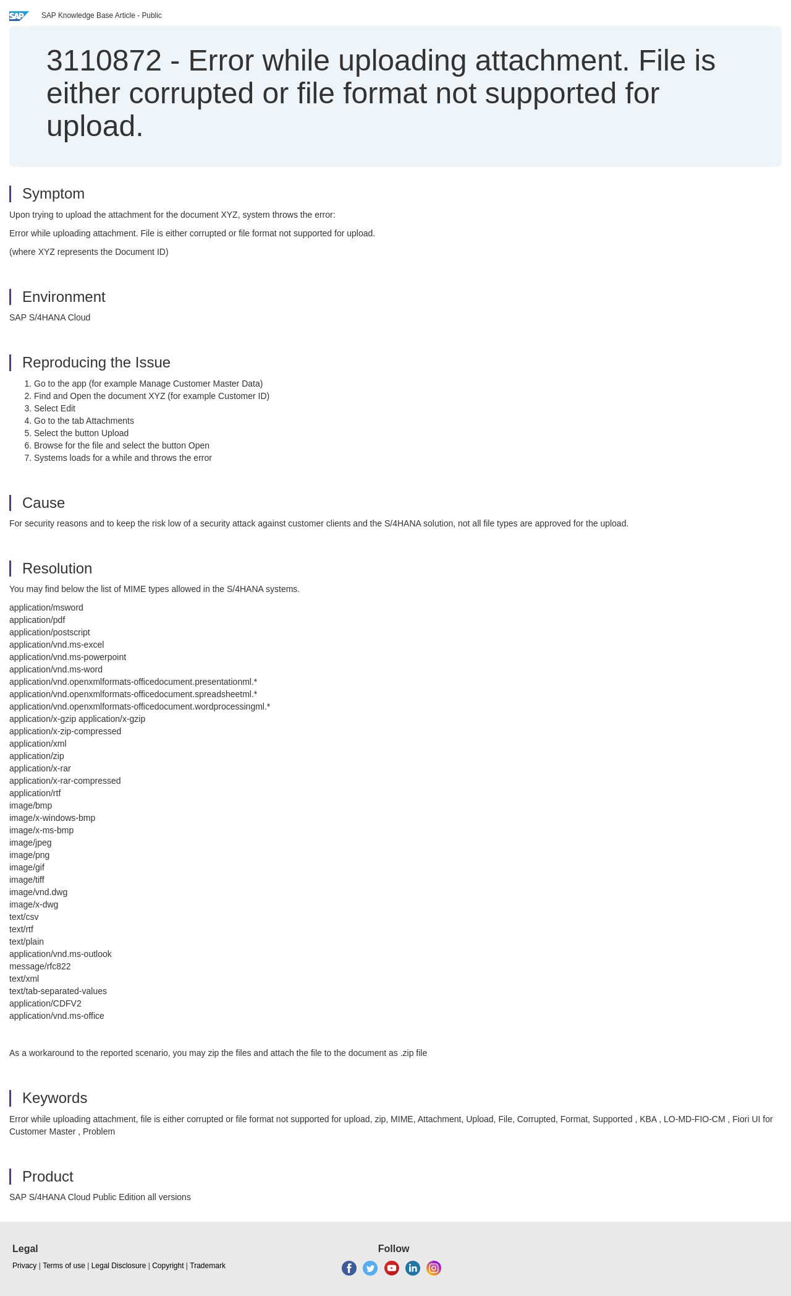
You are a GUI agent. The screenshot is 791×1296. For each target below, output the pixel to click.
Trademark (208, 1265)
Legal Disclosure (118, 1265)
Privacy (24, 1265)
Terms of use (64, 1265)
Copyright (168, 1265)
